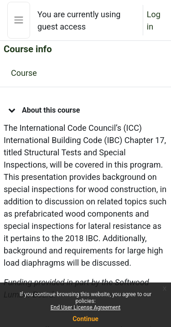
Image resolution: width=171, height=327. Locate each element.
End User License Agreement (85, 307)
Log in (154, 20)
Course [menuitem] (24, 73)
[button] (12, 110)
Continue (85, 318)
